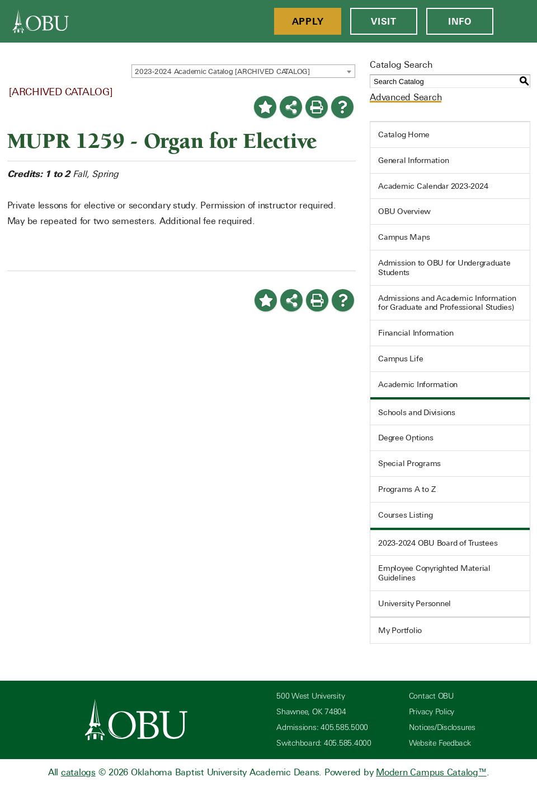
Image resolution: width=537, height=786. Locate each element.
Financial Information (416, 332)
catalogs (78, 772)
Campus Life (400, 358)
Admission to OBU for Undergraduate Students (444, 267)
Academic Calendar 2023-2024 (433, 186)
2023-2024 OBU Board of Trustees (437, 542)
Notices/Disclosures (442, 727)
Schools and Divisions (416, 412)
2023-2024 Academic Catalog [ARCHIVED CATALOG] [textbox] (222, 71)
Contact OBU (431, 696)
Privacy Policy (432, 712)
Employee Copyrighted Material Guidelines (434, 573)
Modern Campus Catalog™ (431, 772)
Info (460, 21)
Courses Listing (405, 514)
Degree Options (406, 437)
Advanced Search (405, 97)
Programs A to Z (406, 489)
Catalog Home (404, 134)
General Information (413, 160)
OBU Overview (404, 211)
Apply (308, 21)
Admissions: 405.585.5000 (322, 727)
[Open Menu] (515, 21)
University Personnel (414, 603)
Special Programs (409, 463)
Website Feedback (440, 743)
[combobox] (243, 71)
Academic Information (418, 384)
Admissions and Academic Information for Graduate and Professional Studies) (447, 303)
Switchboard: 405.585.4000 (323, 743)
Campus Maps (404, 236)
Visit (384, 21)
